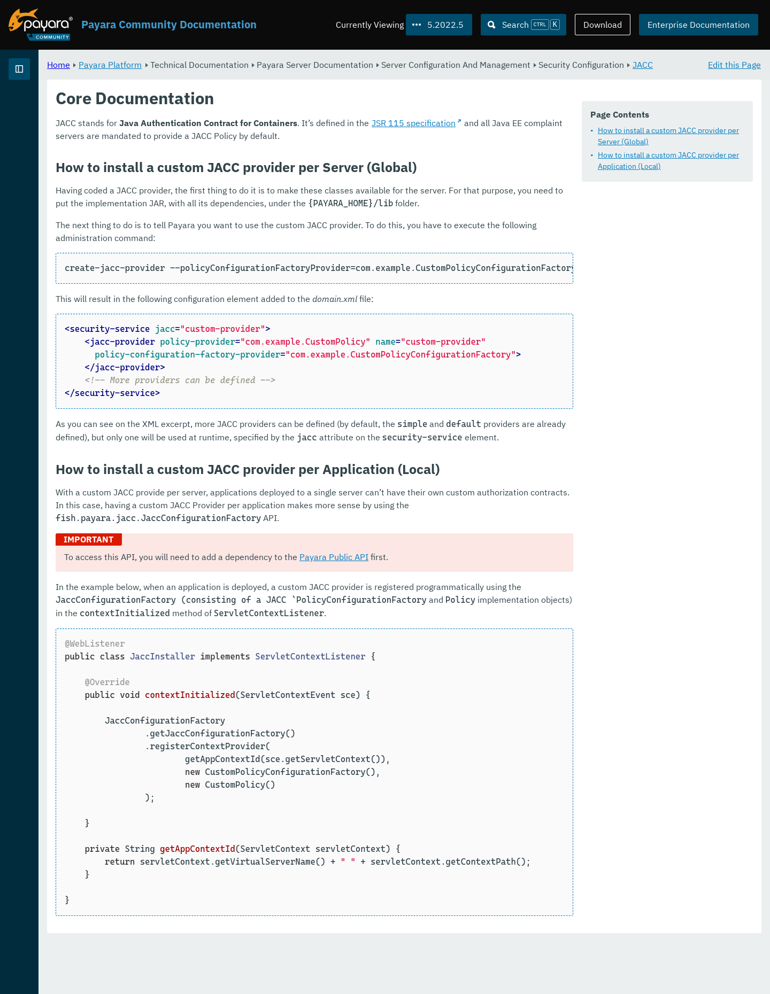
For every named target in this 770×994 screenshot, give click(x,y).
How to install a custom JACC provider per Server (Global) (668, 136)
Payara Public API (467, 596)
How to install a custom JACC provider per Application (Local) (668, 160)
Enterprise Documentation (699, 24)
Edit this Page (734, 64)
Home (191, 64)
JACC (284, 77)
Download (602, 24)
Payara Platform (243, 64)
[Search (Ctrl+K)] (523, 24)
